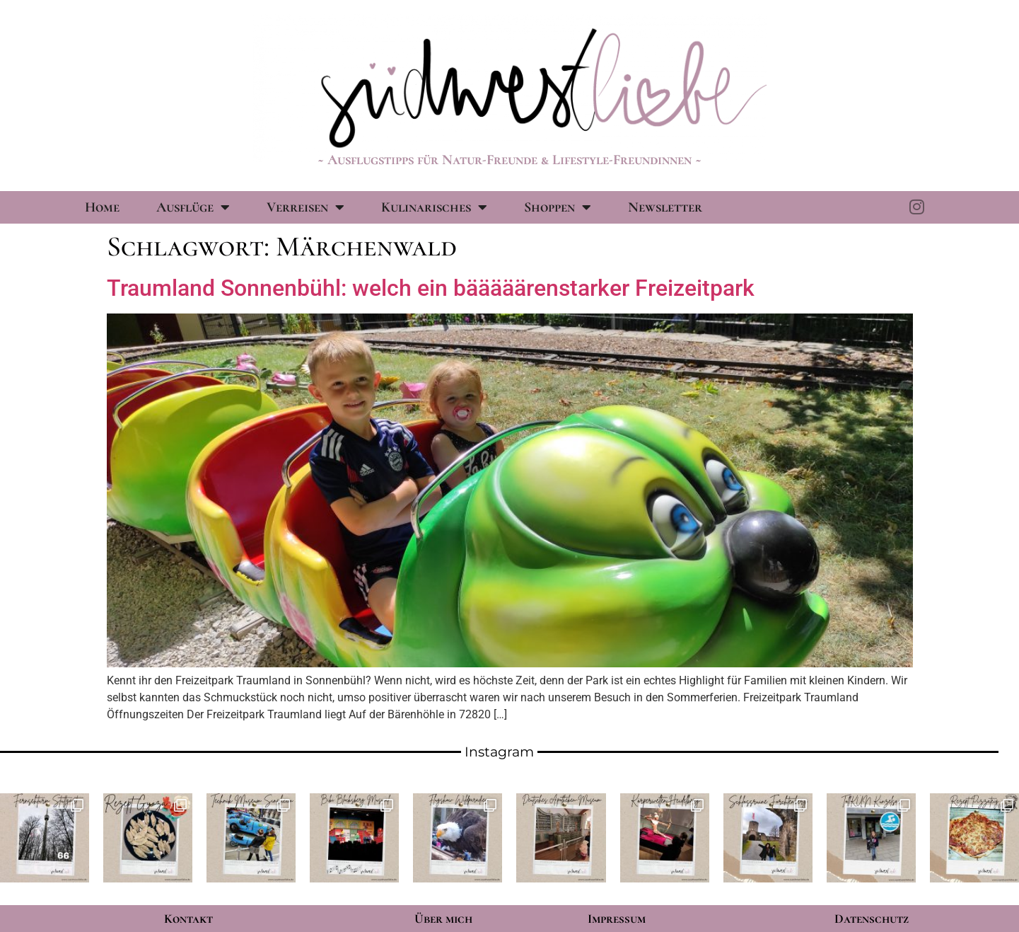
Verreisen (305, 207)
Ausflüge (193, 207)
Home (102, 207)
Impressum (617, 918)
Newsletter (665, 207)
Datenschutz (871, 918)
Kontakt (188, 918)
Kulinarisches (434, 207)
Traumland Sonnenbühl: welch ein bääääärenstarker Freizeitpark (431, 288)
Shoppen (557, 207)
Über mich (443, 918)
